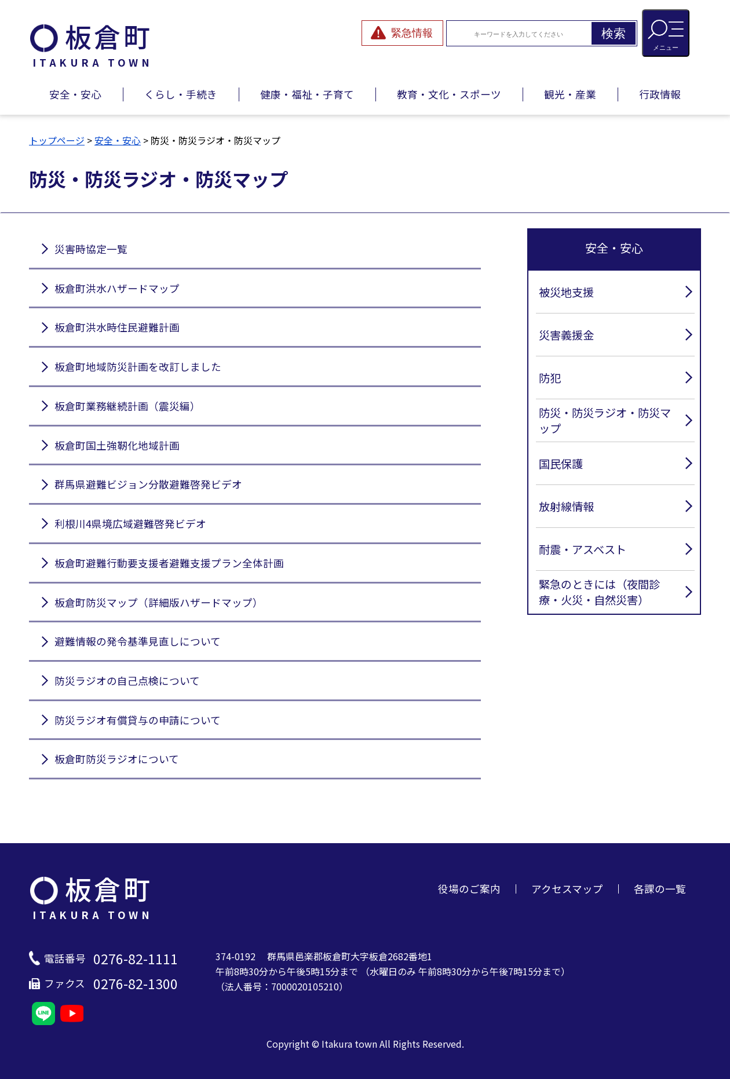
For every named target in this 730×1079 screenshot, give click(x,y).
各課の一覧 (660, 888)
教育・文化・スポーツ (449, 94)
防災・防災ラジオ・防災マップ (605, 420)
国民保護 (561, 463)
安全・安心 (75, 94)
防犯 (550, 378)
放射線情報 (566, 506)
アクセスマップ (567, 888)
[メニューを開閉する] (665, 33)
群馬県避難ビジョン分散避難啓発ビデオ (148, 484)
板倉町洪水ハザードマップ (117, 288)
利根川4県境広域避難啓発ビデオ (130, 523)
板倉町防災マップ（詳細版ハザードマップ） (158, 602)
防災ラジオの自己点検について (127, 680)
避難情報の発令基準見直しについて (137, 641)
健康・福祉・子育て (307, 94)
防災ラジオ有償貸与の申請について (137, 720)
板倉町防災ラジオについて (116, 759)
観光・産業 (570, 94)
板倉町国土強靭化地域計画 (117, 445)
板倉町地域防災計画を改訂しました (137, 366)
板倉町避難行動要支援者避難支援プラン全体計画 (169, 563)
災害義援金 (566, 335)
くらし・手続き (180, 94)
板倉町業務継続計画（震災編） (127, 406)
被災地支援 (566, 292)
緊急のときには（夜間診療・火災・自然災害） (599, 592)
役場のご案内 (469, 888)
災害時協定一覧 (90, 249)
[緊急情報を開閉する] (402, 33)
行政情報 (660, 94)
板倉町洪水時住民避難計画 (117, 327)
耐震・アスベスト (582, 549)
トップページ (57, 140)
